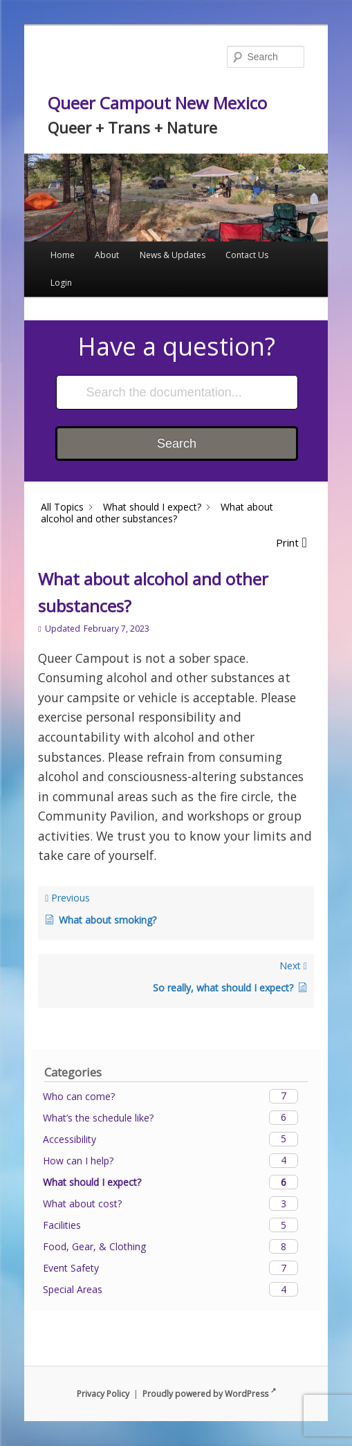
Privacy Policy (103, 1394)
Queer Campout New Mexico (157, 102)
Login (61, 283)
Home (62, 255)
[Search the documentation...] (177, 392)
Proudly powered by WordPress (209, 1394)
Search (176, 443)
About (107, 255)
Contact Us (246, 255)
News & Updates (172, 255)
